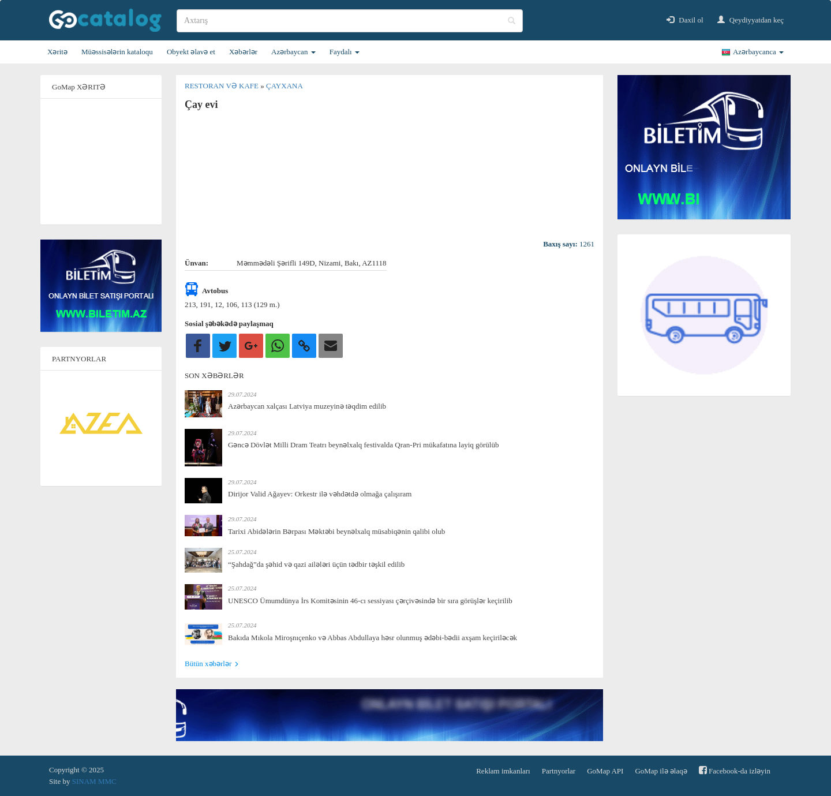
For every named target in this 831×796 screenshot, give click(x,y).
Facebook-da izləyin (734, 770)
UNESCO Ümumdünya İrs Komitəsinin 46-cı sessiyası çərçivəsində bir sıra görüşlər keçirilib (370, 600)
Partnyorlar (558, 771)
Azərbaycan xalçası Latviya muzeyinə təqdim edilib (307, 406)
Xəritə (57, 51)
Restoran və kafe (222, 85)
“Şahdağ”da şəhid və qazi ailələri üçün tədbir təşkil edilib (316, 564)
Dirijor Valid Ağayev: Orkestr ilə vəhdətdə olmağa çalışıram (319, 493)
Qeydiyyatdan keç (750, 20)
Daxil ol (685, 20)
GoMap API (605, 771)
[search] (350, 20)
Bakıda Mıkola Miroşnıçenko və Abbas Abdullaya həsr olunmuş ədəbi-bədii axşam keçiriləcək (372, 637)
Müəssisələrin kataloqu (117, 51)
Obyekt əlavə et (191, 51)
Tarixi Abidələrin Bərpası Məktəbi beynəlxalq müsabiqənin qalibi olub (336, 531)
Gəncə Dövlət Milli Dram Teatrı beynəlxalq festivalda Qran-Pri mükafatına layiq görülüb (363, 444)
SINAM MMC (94, 781)
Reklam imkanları (503, 771)
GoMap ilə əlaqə (661, 771)
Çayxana (284, 85)
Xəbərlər (243, 51)
